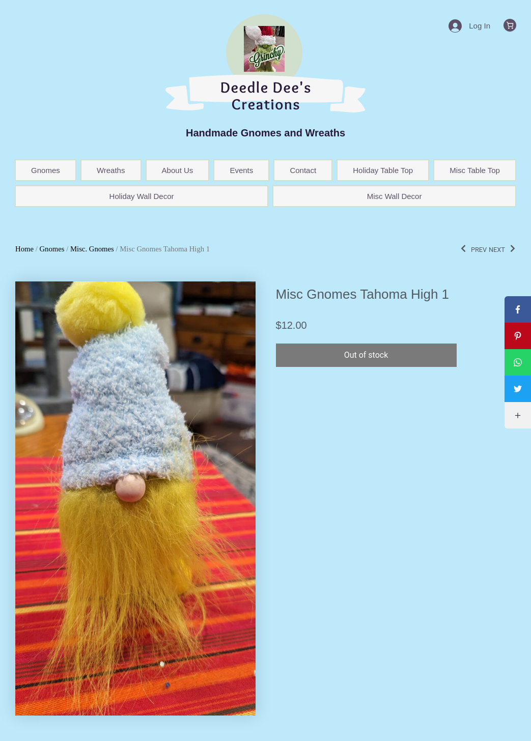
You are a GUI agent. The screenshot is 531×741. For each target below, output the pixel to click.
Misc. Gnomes (92, 249)
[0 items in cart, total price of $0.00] (510, 25)
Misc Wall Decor (394, 196)
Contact (303, 170)
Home (24, 249)
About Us (177, 170)
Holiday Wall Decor (141, 196)
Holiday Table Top (383, 170)
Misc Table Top (475, 170)
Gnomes (45, 170)
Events (241, 170)
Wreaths (111, 170)
